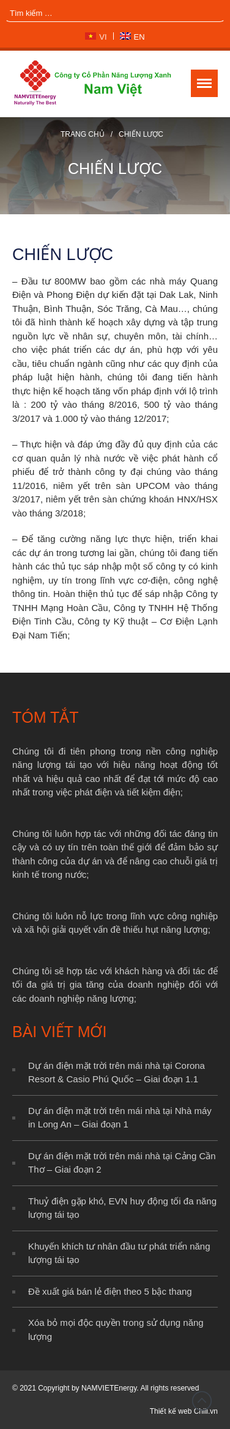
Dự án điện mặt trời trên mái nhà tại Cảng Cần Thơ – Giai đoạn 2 (122, 1163)
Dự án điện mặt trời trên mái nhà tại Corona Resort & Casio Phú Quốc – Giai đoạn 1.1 (116, 1072)
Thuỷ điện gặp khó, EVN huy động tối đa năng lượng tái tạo (122, 1208)
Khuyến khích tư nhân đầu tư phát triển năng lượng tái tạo (119, 1253)
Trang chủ (83, 134)
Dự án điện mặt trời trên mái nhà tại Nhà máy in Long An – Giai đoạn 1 (120, 1117)
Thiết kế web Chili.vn (184, 1411)
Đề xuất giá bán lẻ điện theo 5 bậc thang (110, 1291)
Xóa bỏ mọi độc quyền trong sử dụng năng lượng (116, 1329)
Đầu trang (202, 1401)
